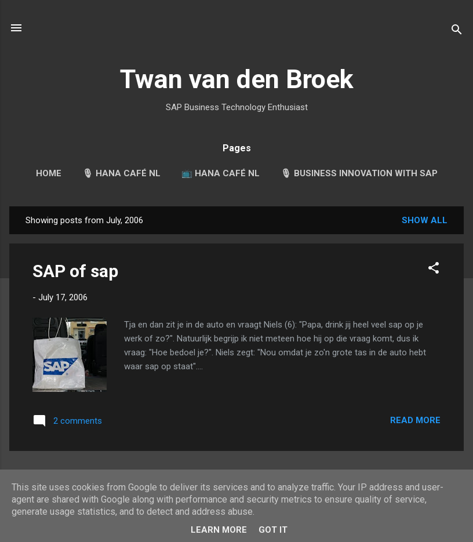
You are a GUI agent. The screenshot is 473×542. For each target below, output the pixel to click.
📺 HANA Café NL (220, 173)
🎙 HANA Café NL (121, 173)
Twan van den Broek (237, 79)
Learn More (219, 530)
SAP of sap (75, 271)
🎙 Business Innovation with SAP (359, 173)
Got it (273, 530)
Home (48, 173)
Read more (415, 420)
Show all (424, 220)
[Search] (457, 31)
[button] (434, 270)
